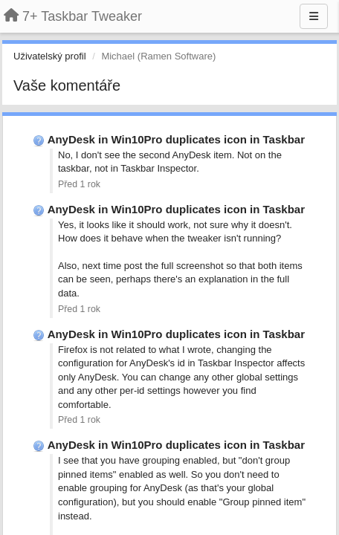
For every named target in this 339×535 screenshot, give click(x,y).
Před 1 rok (79, 184)
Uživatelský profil (49, 56)
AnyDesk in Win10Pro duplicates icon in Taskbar (176, 139)
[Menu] (314, 16)
